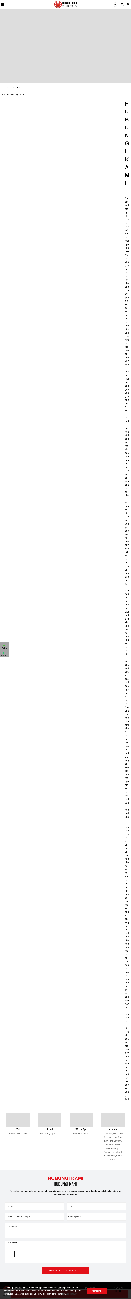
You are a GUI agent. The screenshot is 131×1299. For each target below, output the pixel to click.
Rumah (5, 94)
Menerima (96, 1291)
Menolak (117, 1291)
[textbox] (127, 602)
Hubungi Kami (17, 94)
